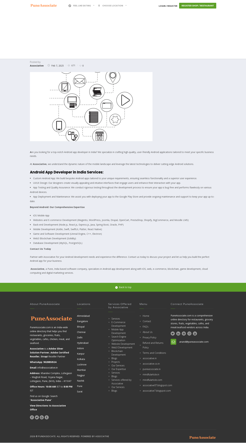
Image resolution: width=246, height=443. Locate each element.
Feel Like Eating (79, 5)
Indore (80, 348)
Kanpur (81, 353)
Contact (147, 321)
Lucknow (81, 364)
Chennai (81, 332)
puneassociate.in (152, 369)
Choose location (110, 5)
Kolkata (81, 359)
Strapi (44, 356)
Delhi (79, 337)
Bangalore (82, 321)
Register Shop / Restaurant (197, 6)
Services (115, 318)
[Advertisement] (123, 36)
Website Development (123, 344)
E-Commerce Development (118, 324)
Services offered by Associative (121, 381)
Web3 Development (121, 347)
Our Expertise (118, 369)
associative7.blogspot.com (154, 390)
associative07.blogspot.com (154, 385)
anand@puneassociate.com (194, 341)
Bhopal (81, 326)
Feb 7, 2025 (57, 65)
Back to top (123, 287)
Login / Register (167, 5)
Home (146, 316)
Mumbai (81, 370)
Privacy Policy (149, 337)
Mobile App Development (118, 331)
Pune (79, 386)
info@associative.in (47, 367)
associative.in (150, 358)
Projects (115, 362)
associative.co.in (151, 363)
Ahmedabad (83, 316)
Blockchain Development (118, 353)
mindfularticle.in (151, 374)
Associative (37, 65)
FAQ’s (145, 326)
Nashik (80, 380)
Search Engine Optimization (118, 338)
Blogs (114, 358)
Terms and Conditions (154, 353)
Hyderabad (82, 343)
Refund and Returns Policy (153, 345)
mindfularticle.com (152, 380)
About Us (148, 332)
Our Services (118, 365)
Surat (80, 391)
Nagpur (81, 375)
